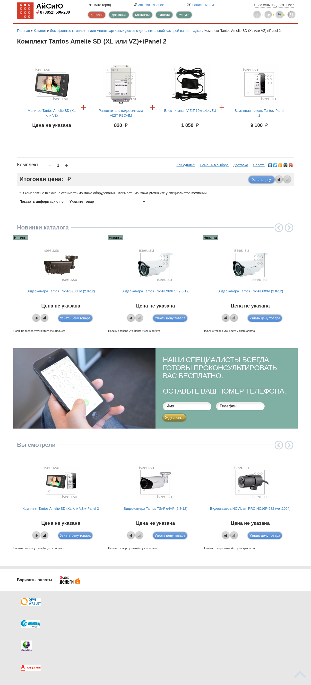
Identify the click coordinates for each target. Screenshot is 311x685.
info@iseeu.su (252, 639)
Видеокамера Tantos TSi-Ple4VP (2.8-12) (155, 508)
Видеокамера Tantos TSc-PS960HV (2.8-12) (61, 291)
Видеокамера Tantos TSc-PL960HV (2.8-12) (155, 291)
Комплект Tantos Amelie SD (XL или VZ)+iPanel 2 (61, 508)
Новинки (175, 630)
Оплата (164, 15)
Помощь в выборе (214, 165)
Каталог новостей (112, 621)
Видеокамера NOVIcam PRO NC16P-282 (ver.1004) (250, 508)
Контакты (142, 15)
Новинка (20, 238)
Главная (23, 31)
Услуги (184, 15)
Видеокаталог (180, 621)
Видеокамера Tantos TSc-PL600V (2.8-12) (250, 291)
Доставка (119, 15)
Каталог (97, 15)
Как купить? (186, 165)
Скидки (32, 640)
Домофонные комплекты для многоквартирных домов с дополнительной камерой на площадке (125, 31)
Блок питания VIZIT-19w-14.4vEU (190, 111)
